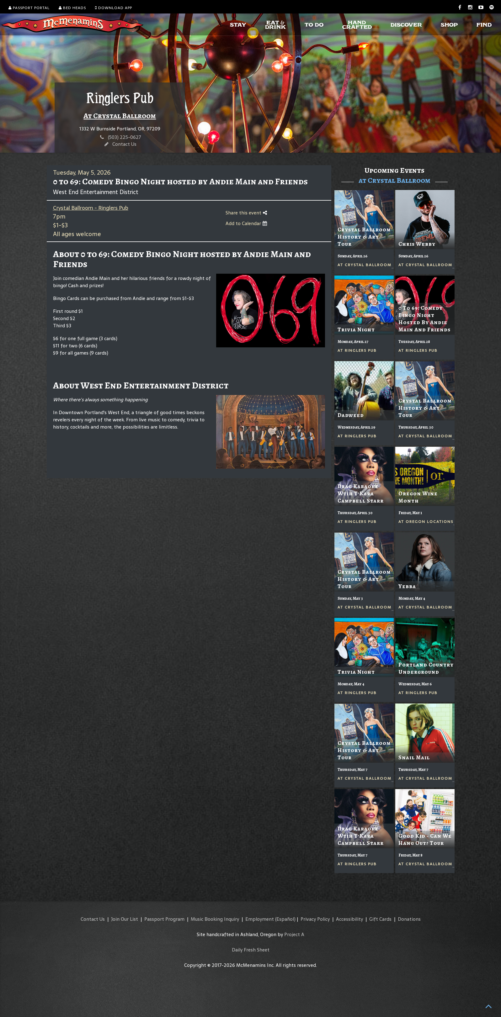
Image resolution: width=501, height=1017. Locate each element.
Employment (259, 919)
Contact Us (124, 144)
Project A (294, 934)
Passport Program (164, 919)
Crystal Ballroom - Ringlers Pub (90, 207)
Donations (409, 919)
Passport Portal (29, 8)
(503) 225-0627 (124, 137)
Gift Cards (380, 919)
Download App (113, 8)
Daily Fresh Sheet (250, 950)
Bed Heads (72, 8)
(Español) (285, 919)
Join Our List (124, 919)
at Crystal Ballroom (394, 180)
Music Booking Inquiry (215, 919)
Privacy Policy (315, 919)
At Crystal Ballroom (119, 116)
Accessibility (349, 919)
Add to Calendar (246, 223)
